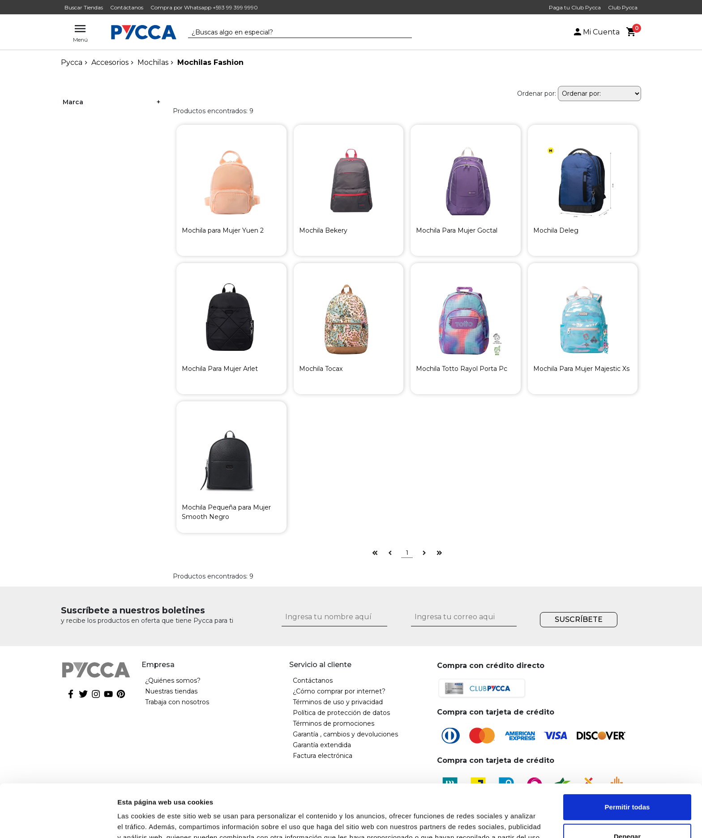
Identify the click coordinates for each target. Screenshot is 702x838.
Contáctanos (126, 7)
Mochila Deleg (555, 230)
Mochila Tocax (320, 369)
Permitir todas (627, 754)
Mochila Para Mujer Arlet (220, 369)
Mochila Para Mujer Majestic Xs (581, 369)
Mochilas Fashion (210, 62)
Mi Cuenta (596, 32)
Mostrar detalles (143, 820)
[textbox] (293, 32)
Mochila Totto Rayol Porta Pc (461, 369)
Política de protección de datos (341, 713)
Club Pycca (623, 7)
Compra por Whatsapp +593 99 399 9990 (204, 7)
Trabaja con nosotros (177, 702)
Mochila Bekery (323, 230)
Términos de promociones (333, 723)
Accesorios (109, 62)
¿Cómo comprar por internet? (339, 691)
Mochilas (152, 62)
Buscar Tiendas (83, 7)
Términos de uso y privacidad (338, 702)
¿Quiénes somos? (173, 680)
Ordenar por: (536, 93)
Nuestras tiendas (171, 691)
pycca (71, 62)
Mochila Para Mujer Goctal (456, 230)
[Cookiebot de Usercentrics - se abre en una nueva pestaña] (58, 820)
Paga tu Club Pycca (575, 7)
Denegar (627, 783)
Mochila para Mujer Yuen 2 (223, 230)
